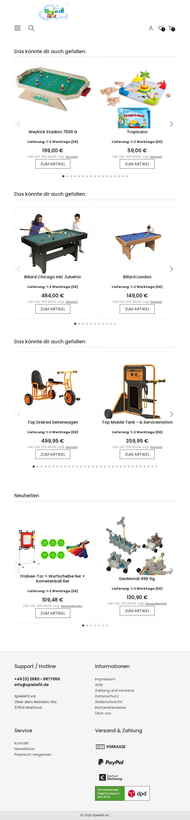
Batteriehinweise (110, 707)
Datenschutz (107, 696)
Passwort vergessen (33, 754)
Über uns (103, 713)
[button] (63, 176)
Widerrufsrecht (108, 701)
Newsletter (24, 748)
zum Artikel (53, 164)
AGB (99, 684)
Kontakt (21, 743)
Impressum (105, 679)
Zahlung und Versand (114, 690)
